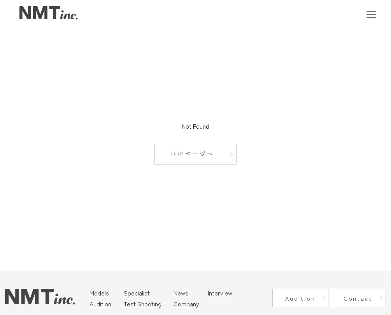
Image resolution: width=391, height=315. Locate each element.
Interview (220, 292)
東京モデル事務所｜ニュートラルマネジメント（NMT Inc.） (48, 13)
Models (99, 292)
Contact (358, 298)
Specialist (137, 292)
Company (186, 303)
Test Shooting (142, 303)
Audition (100, 303)
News (181, 292)
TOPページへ (192, 154)
